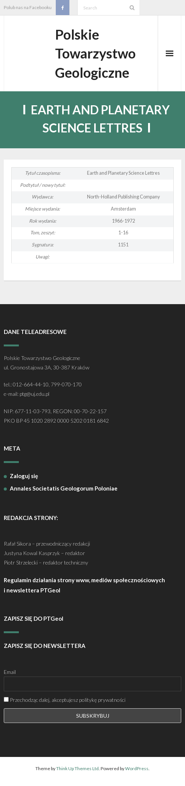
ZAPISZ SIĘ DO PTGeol (33, 618)
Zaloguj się (24, 475)
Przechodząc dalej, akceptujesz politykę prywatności (64, 700)
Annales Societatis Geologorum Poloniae (64, 488)
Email (10, 672)
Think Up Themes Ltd (77, 768)
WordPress (136, 768)
